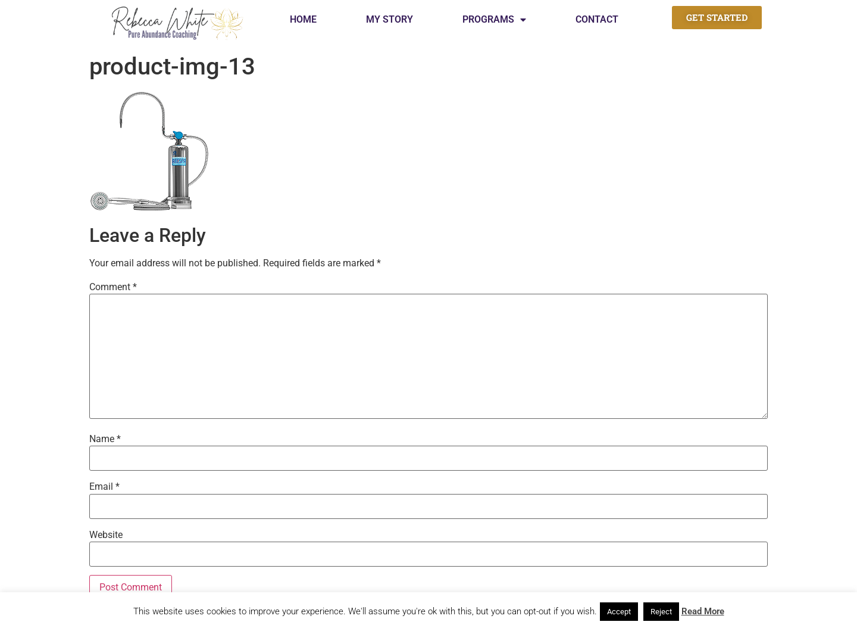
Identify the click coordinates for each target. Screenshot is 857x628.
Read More (702, 611)
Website (106, 535)
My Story (389, 19)
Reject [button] (661, 611)
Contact (596, 19)
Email (104, 487)
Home (303, 19)
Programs (494, 19)
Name (105, 439)
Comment (113, 287)
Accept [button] (619, 611)
